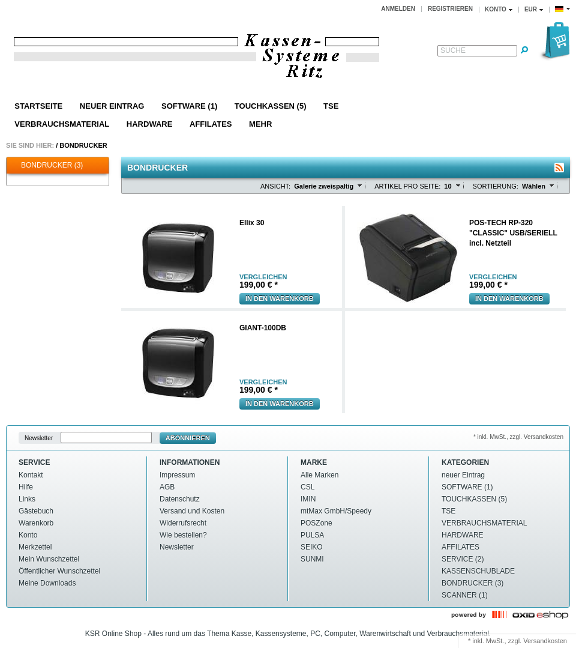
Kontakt (31, 475)
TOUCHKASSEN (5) (271, 106)
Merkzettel (35, 547)
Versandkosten (545, 640)
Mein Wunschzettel (49, 559)
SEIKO (312, 547)
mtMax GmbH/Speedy (336, 511)
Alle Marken (319, 475)
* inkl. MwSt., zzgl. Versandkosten (518, 437)
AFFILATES (211, 124)
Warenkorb (36, 523)
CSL (307, 487)
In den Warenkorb (279, 298)
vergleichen (263, 277)
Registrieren (450, 8)
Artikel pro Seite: (407, 186)
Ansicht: (275, 186)
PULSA (312, 535)
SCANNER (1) (465, 595)
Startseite (38, 106)
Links (27, 499)
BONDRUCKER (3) (46, 165)
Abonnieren (188, 437)
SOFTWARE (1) (189, 106)
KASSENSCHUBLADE (478, 571)
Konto (28, 535)
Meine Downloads (47, 583)
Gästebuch (36, 511)
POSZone (316, 523)
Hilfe (26, 487)
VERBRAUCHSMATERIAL (61, 124)
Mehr (260, 124)
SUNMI (312, 559)
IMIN (308, 499)
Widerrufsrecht (183, 523)
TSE (330, 106)
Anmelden (398, 8)
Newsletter (39, 438)
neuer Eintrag (112, 106)
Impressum (177, 475)
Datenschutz (180, 499)
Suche (453, 50)
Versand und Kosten (192, 511)
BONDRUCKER (83, 145)
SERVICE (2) (463, 559)
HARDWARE (150, 124)
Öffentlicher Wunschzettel (59, 571)
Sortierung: (495, 186)
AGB (167, 487)
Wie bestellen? (183, 535)
